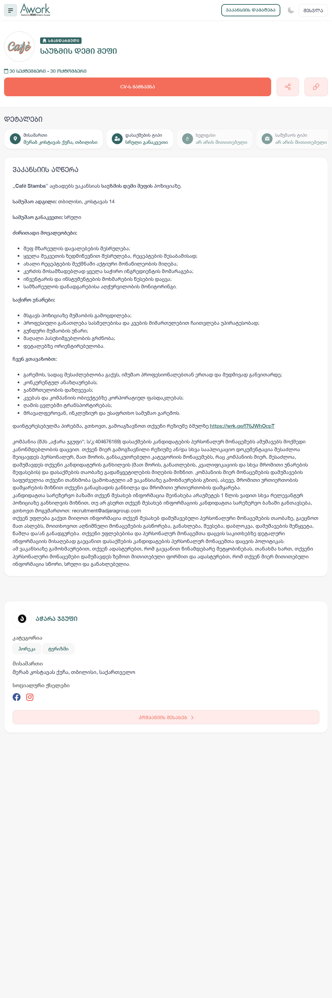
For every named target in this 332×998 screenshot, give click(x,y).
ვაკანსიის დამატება (251, 10)
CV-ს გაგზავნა (137, 86)
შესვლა (313, 10)
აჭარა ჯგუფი (56, 618)
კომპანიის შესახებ (166, 717)
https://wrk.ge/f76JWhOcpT (242, 426)
